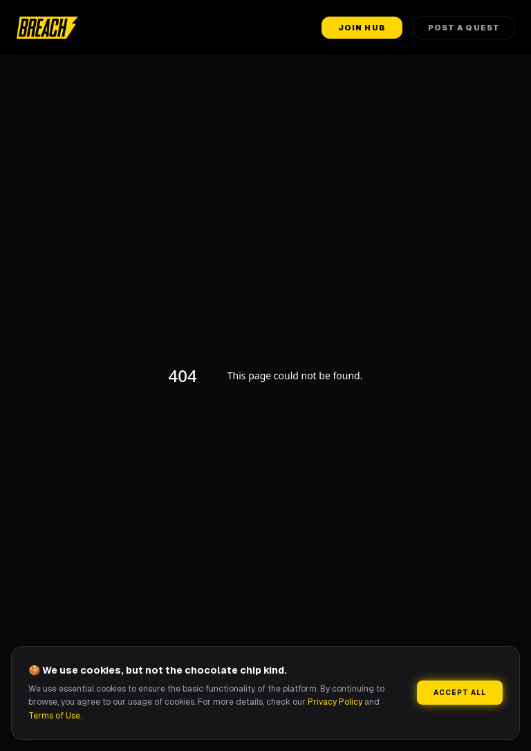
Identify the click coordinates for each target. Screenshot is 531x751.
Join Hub (362, 27)
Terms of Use (54, 715)
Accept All (460, 692)
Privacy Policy (335, 701)
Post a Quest (464, 27)
